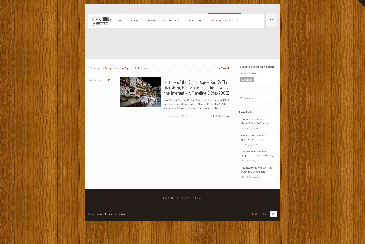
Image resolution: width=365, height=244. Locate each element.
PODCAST (198, 197)
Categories (110, 68)
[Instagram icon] (262, 213)
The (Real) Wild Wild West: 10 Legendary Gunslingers (257, 169)
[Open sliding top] (361, 3)
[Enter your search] (258, 98)
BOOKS (185, 197)
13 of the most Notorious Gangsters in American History (257, 153)
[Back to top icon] (273, 214)
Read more (223, 115)
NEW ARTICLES (169, 197)
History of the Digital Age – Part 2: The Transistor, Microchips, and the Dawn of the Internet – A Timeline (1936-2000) (197, 87)
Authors (141, 68)
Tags (127, 68)
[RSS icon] (266, 213)
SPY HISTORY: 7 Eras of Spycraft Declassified (253, 137)
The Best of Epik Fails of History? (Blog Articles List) (255, 121)
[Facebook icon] (253, 213)
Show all (223, 68)
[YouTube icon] (259, 213)
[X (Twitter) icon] (256, 213)
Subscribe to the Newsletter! (257, 66)
